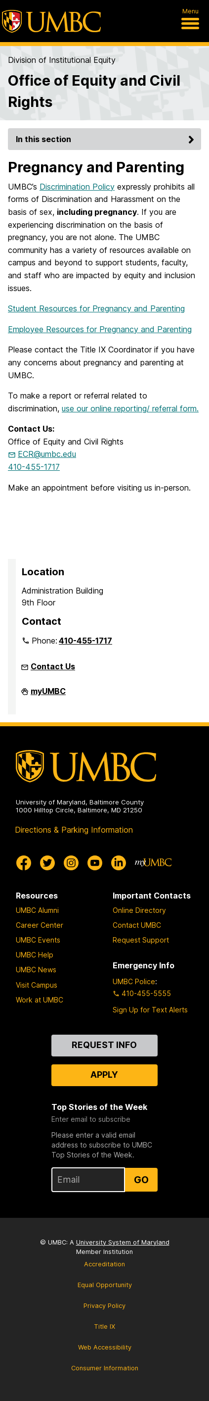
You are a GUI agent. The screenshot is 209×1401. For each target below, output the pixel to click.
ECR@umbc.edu (47, 454)
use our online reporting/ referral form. (130, 408)
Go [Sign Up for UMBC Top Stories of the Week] (141, 1180)
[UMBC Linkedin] (118, 863)
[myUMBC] (153, 863)
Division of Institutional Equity (62, 60)
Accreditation (104, 1264)
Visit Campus (36, 985)
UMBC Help (34, 955)
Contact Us (53, 666)
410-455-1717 (34, 467)
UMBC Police (134, 981)
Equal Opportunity (105, 1285)
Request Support (141, 940)
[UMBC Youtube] (95, 863)
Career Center (39, 925)
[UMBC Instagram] (71, 863)
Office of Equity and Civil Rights (94, 91)
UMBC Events (38, 940)
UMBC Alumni (37, 910)
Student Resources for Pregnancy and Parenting (96, 308)
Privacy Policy (104, 1305)
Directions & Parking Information (74, 830)
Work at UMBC (39, 1000)
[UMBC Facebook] (24, 863)
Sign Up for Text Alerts (150, 1009)
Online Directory (139, 910)
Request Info (104, 1045)
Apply (104, 1074)
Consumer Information (104, 1368)
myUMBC (48, 695)
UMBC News (36, 969)
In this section (106, 139)
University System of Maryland (122, 1242)
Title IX (104, 1326)
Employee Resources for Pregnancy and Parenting (100, 329)
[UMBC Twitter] (47, 863)
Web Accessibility (104, 1347)
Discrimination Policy (77, 187)
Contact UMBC (137, 925)
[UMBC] (51, 21)
